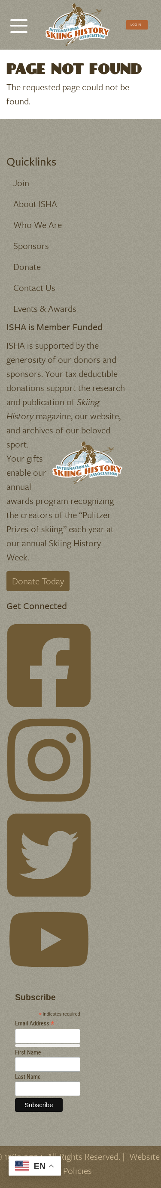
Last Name (28, 1076)
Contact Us (34, 287)
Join (21, 182)
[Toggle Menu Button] (19, 21)
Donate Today (38, 581)
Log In (136, 24)
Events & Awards (44, 308)
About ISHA (35, 203)
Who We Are (37, 224)
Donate (27, 266)
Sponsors (31, 245)
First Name (28, 1052)
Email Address (35, 1023)
